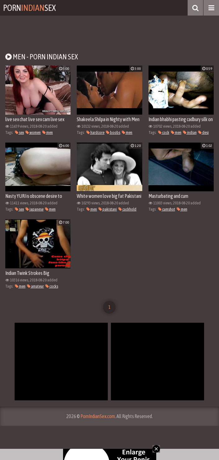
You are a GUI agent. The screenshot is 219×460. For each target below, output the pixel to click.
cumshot (166, 209)
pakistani (107, 209)
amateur (35, 286)
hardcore (95, 132)
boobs (113, 132)
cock (163, 132)
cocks (51, 286)
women (33, 132)
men (47, 132)
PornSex (29, 8)
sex (19, 132)
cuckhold (127, 209)
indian (190, 132)
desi (203, 132)
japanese (34, 209)
